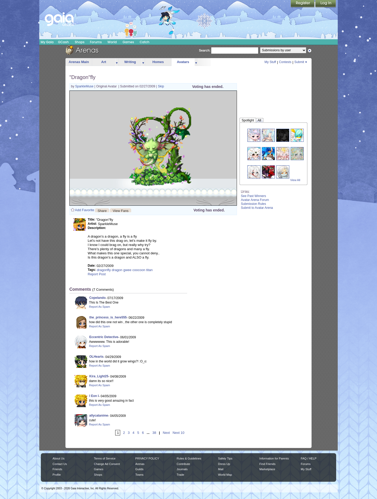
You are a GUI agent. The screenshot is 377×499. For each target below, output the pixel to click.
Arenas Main (79, 62)
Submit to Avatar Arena (257, 208)
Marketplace (267, 469)
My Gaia (47, 42)
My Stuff (270, 62)
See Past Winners (253, 196)
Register (303, 4)
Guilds (139, 469)
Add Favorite (84, 210)
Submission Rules (253, 204)
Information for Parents (274, 458)
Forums (96, 42)
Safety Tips (225, 458)
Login (325, 4)
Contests (285, 62)
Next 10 (178, 433)
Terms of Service (104, 458)
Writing (130, 62)
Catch (144, 42)
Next (166, 433)
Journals (182, 469)
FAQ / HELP (309, 458)
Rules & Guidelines (189, 458)
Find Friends (267, 464)
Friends (57, 469)
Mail (220, 469)
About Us (58, 458)
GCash (63, 42)
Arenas (140, 464)
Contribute (183, 464)
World (112, 42)
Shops (79, 42)
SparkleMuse (84, 86)
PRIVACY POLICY (147, 458)
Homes (158, 62)
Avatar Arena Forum (255, 200)
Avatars (183, 62)
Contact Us (60, 464)
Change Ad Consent (107, 464)
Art (103, 62)
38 (154, 433)
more (116, 62)
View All (295, 180)
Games (128, 42)
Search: (204, 50)
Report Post (97, 274)
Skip (161, 86)
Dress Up (224, 464)
